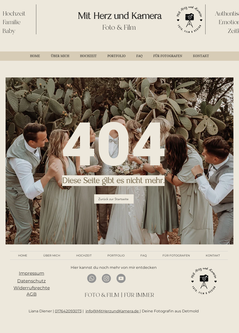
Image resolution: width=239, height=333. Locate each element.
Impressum (31, 273)
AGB (32, 294)
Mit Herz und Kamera (119, 16)
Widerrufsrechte (31, 288)
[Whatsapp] (91, 278)
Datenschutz (31, 281)
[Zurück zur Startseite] (114, 199)
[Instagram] (106, 278)
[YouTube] (121, 278)
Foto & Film (119, 27)
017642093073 (68, 311)
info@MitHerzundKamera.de (113, 311)
